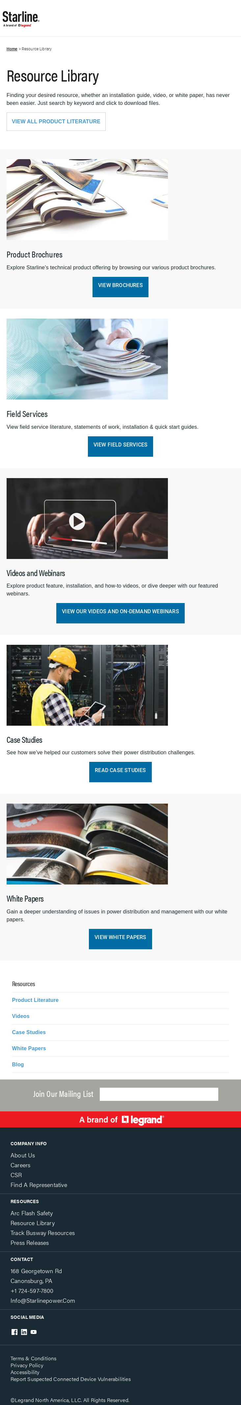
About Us (23, 1155)
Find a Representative (39, 1184)
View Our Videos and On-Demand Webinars (120, 611)
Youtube (34, 1332)
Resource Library (33, 1223)
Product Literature (35, 1000)
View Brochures (120, 285)
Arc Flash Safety (32, 1213)
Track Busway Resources (43, 1232)
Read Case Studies (120, 770)
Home (12, 49)
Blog (18, 1064)
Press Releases (30, 1242)
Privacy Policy (27, 1365)
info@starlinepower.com (43, 1300)
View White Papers (120, 937)
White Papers (29, 1048)
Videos (21, 1016)
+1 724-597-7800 (32, 1290)
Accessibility (25, 1372)
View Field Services (121, 445)
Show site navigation (113, 14)
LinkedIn (24, 1332)
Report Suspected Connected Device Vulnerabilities (71, 1379)
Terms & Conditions (34, 1358)
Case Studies (29, 1032)
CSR (16, 1175)
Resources (25, 1201)
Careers (20, 1165)
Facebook (14, 1332)
